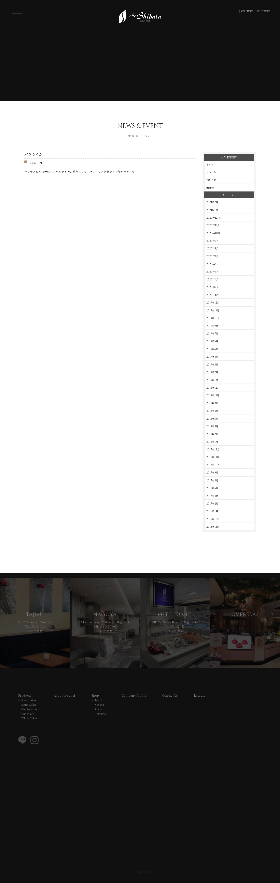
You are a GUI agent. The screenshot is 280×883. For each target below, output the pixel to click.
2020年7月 (212, 256)
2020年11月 (213, 225)
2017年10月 (213, 464)
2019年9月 (212, 325)
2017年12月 (213, 449)
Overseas (100, 720)
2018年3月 (212, 426)
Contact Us (170, 702)
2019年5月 (212, 349)
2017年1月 (212, 511)
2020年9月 (212, 240)
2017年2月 (212, 503)
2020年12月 (213, 217)
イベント (211, 172)
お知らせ (211, 180)
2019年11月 (212, 310)
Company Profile (134, 702)
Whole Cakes (29, 724)
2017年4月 (212, 495)
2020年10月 (213, 233)
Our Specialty (29, 715)
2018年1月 (212, 441)
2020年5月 (212, 271)
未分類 (210, 187)
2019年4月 (212, 356)
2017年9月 (212, 472)
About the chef (64, 702)
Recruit (199, 702)
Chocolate (27, 720)
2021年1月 (212, 210)
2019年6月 (212, 341)
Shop (95, 702)
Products (24, 702)
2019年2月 (212, 372)
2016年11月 (212, 526)
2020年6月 (212, 264)
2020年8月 (212, 248)
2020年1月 (212, 294)
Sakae (98, 715)
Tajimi (98, 706)
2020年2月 (212, 287)
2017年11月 (212, 457)
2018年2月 (212, 434)
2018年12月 (213, 387)
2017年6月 (212, 488)
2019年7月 (212, 333)
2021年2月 (212, 202)
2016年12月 (213, 519)
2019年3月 (212, 364)
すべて (210, 164)
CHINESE (263, 11)
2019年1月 (212, 380)
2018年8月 (212, 410)
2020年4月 (212, 279)
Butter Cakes (28, 711)
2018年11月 (212, 395)
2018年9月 (212, 403)
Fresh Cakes (28, 706)
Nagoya (99, 711)
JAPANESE (246, 11)
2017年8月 (212, 480)
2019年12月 (213, 302)
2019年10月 (213, 318)
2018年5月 (212, 418)
